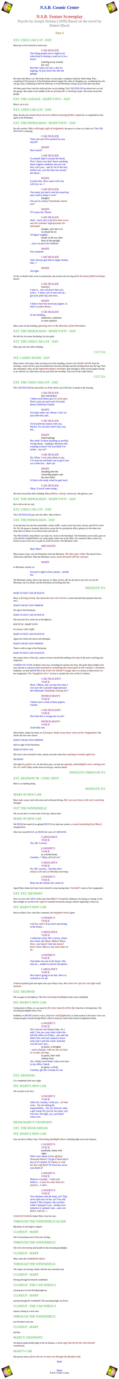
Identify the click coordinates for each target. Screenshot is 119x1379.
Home (59, 1370)
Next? (59, 1361)
